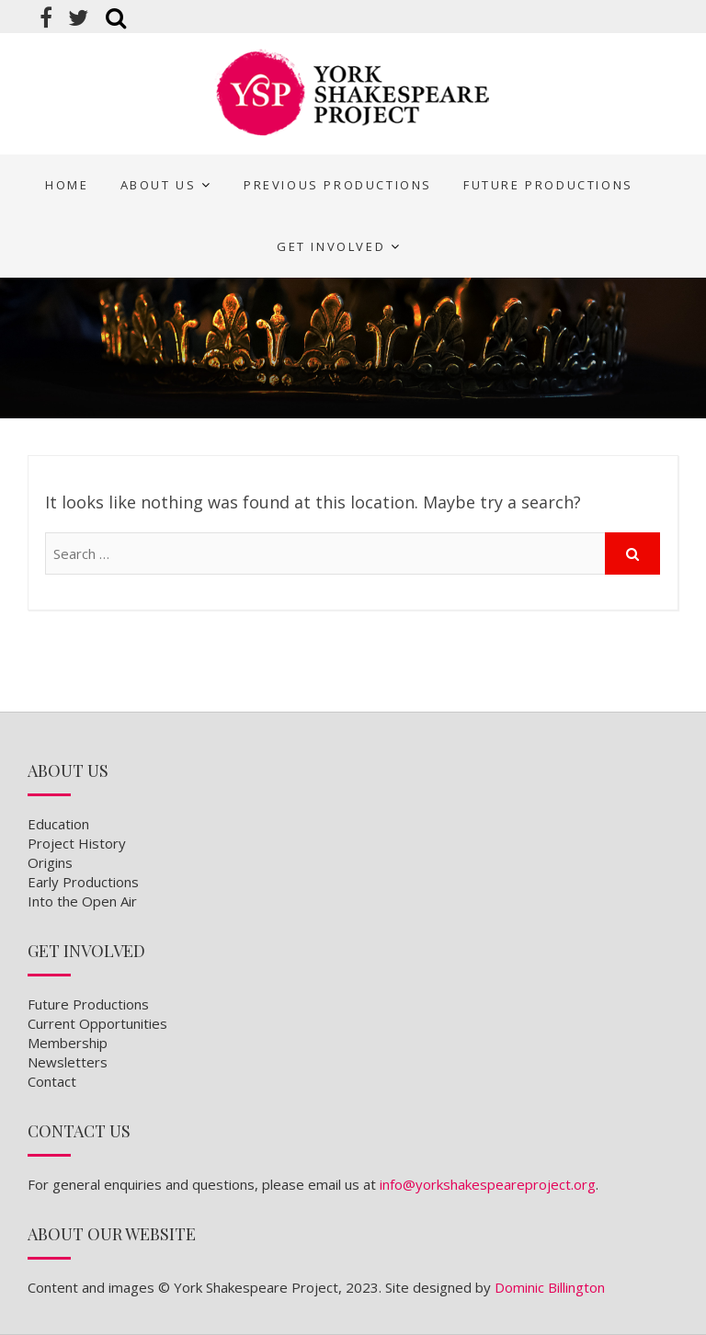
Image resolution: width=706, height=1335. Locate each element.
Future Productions (548, 185)
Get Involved (331, 246)
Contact (52, 1081)
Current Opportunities (97, 1023)
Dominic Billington (550, 1287)
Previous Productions (338, 185)
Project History (77, 843)
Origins (50, 862)
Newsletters (68, 1062)
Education (58, 824)
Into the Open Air (82, 901)
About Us (158, 185)
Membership (68, 1042)
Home (66, 185)
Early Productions (83, 882)
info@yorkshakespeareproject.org (488, 1184)
